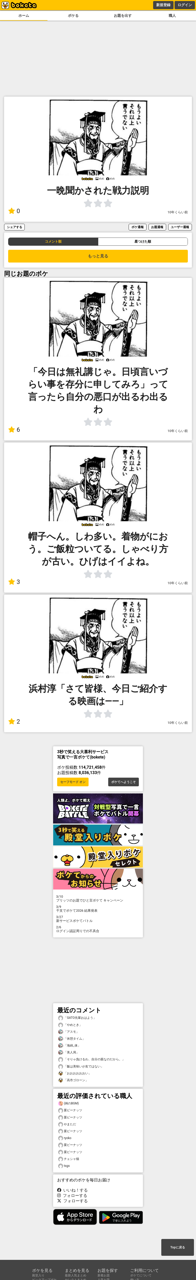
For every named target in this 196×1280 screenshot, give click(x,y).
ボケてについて (141, 1275)
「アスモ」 (68, 1031)
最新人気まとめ (75, 1275)
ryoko (64, 1138)
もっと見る (98, 256)
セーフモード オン (72, 782)
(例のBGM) (68, 1103)
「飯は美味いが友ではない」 (81, 1066)
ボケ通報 (137, 227)
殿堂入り (38, 1275)
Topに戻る (177, 1247)
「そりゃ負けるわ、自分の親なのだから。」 (91, 1059)
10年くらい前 (178, 212)
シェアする (14, 227)
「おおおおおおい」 (74, 1073)
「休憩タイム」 (71, 1038)
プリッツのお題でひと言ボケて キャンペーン (98, 898)
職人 (172, 16)
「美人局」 (68, 1052)
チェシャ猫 (68, 1159)
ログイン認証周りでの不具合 (98, 929)
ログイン (185, 5)
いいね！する (72, 1190)
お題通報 (157, 227)
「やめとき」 (70, 1025)
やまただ (67, 1124)
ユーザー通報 (180, 227)
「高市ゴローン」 (73, 1080)
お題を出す (123, 16)
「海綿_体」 (69, 1045)
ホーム (23, 16)
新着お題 (103, 1275)
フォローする (72, 1195)
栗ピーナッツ (70, 1110)
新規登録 (163, 5)
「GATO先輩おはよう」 (77, 1017)
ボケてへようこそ (123, 782)
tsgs (64, 1166)
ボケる (73, 16)
